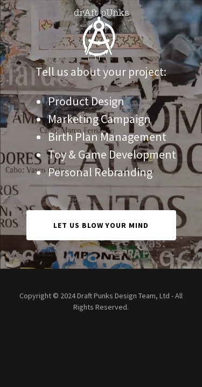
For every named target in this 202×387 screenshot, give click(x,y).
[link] (100, 8)
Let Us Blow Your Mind (101, 225)
